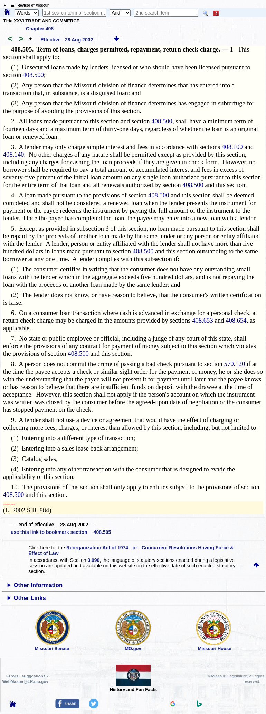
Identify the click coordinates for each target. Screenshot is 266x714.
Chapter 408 (40, 28)
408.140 (13, 154)
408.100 (232, 146)
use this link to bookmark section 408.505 (61, 532)
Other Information (38, 585)
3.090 (93, 560)
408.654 (236, 320)
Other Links (30, 598)
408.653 (202, 320)
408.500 (33, 74)
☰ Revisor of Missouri (29, 5)
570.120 (234, 364)
